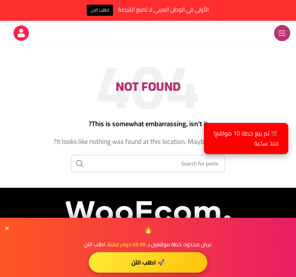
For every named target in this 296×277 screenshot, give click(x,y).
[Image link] (148, 211)
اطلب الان (100, 9)
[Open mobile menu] (282, 33)
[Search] (148, 163)
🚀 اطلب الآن (148, 262)
